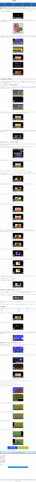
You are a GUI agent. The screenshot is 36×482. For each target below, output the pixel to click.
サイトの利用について (9, 479)
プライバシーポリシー (15, 479)
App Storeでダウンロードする (12, 447)
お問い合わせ (24, 479)
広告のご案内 (20, 479)
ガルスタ (22, 4)
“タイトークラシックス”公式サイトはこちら (18, 452)
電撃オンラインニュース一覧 (9, 1)
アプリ (4, 4)
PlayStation (13, 3)
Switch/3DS (31, 3)
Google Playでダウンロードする (23, 447)
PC (13, 4)
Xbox (22, 3)
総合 (4, 3)
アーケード (31, 4)
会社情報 (28, 479)
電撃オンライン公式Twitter (26, 1)
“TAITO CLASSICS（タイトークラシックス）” (22, 10)
